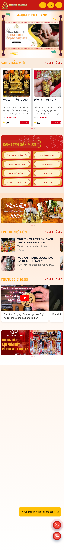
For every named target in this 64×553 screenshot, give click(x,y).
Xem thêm (54, 62)
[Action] (57, 525)
